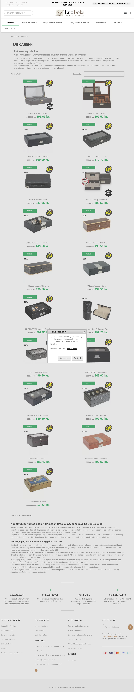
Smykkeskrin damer (53, 22)
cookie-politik (72, 47)
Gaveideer (102, 22)
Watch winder (29, 22)
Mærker (10, 28)
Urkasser (10, 22)
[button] (84, 30)
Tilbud (118, 22)
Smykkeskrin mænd (80, 22)
